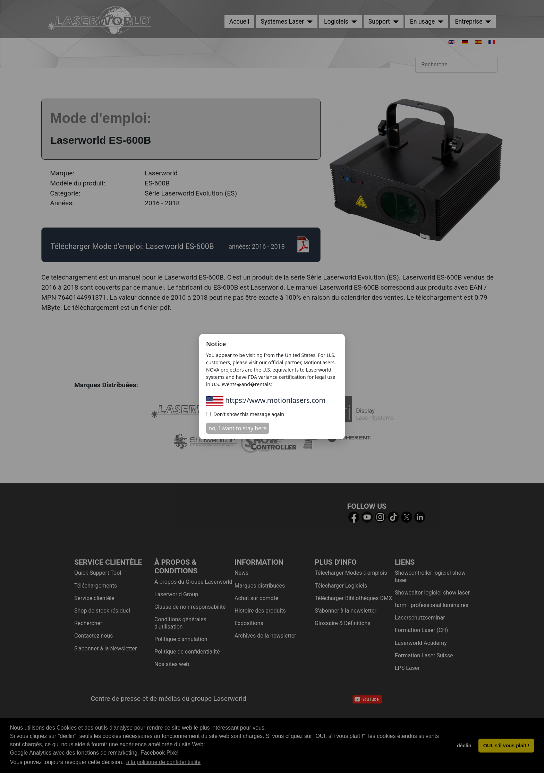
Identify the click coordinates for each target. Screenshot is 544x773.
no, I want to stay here (238, 428)
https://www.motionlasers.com (265, 400)
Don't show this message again (245, 414)
